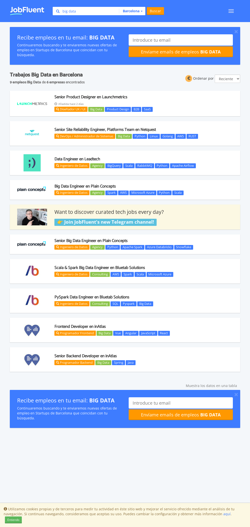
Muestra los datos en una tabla (211, 385)
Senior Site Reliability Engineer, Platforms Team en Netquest (105, 129)
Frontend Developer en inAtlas (80, 326)
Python (140, 136)
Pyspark (129, 303)
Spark (111, 193)
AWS (180, 136)
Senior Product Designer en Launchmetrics (90, 97)
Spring (118, 362)
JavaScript (148, 333)
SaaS (147, 109)
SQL (115, 303)
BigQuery (114, 165)
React (164, 333)
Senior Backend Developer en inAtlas (85, 356)
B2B (136, 109)
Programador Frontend (75, 333)
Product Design (118, 109)
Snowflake (183, 247)
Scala (129, 165)
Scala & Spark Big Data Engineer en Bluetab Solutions (99, 267)
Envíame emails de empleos (181, 52)
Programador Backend (74, 362)
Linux (154, 136)
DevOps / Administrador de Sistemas (84, 136)
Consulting (100, 274)
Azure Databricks (159, 247)
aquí (227, 514)
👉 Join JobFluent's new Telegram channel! (105, 222)
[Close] (236, 31)
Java (131, 362)
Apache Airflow (183, 165)
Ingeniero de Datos (72, 165)
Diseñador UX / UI (71, 109)
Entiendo (13, 520)
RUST (192, 136)
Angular (131, 333)
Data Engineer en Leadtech (77, 159)
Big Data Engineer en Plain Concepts (85, 186)
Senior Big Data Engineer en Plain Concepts (90, 240)
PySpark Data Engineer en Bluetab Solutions (91, 297)
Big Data (96, 109)
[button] (131, 11)
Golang (167, 136)
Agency (97, 165)
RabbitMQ (144, 165)
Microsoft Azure (142, 193)
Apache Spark (132, 247)
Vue (118, 333)
